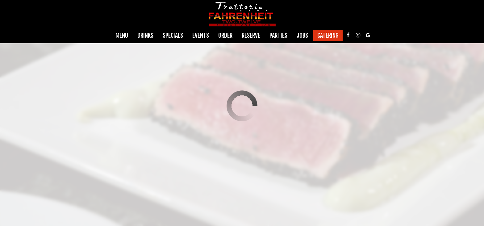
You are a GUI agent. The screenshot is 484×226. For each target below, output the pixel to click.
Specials (173, 35)
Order (225, 35)
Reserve (251, 35)
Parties (278, 35)
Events (200, 35)
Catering (328, 35)
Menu (121, 35)
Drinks (145, 35)
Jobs (302, 35)
